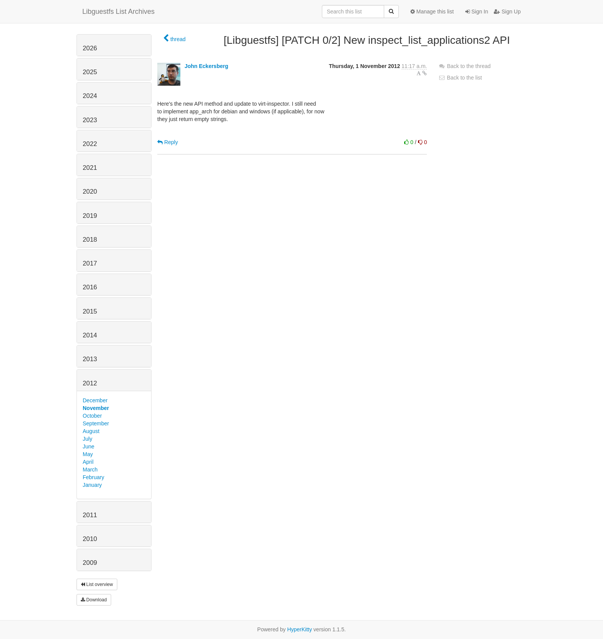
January (92, 485)
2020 (90, 191)
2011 (90, 515)
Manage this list (432, 11)
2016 (90, 287)
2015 (90, 311)
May (88, 454)
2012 (90, 383)
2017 (90, 263)
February (93, 477)
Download (94, 599)
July (87, 439)
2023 (90, 120)
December (95, 400)
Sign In (476, 11)
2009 (90, 562)
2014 (90, 335)
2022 (90, 144)
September (96, 423)
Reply (167, 142)
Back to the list (460, 78)
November (96, 408)
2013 (90, 359)
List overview (97, 584)
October (92, 416)
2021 (90, 167)
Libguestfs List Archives (118, 11)
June (88, 446)
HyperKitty (299, 629)
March (90, 469)
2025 (90, 72)
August (91, 431)
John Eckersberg (206, 66)
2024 (90, 96)
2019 (90, 215)
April (88, 462)
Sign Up (507, 11)
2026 (90, 48)
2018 (90, 239)
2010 (90, 539)
